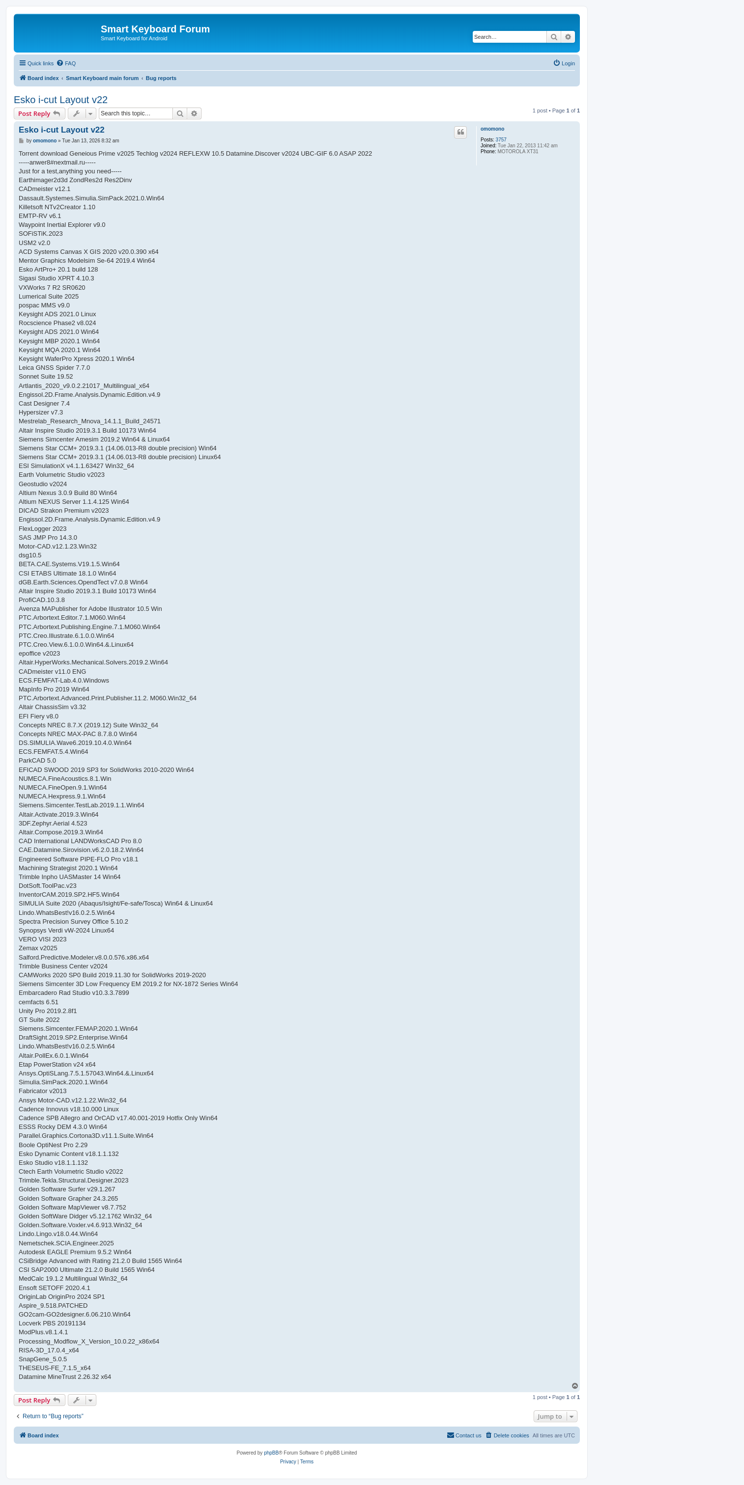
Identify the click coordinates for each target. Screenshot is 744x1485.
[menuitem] (66, 63)
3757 (501, 139)
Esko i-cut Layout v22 (61, 99)
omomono (492, 129)
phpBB (271, 1453)
